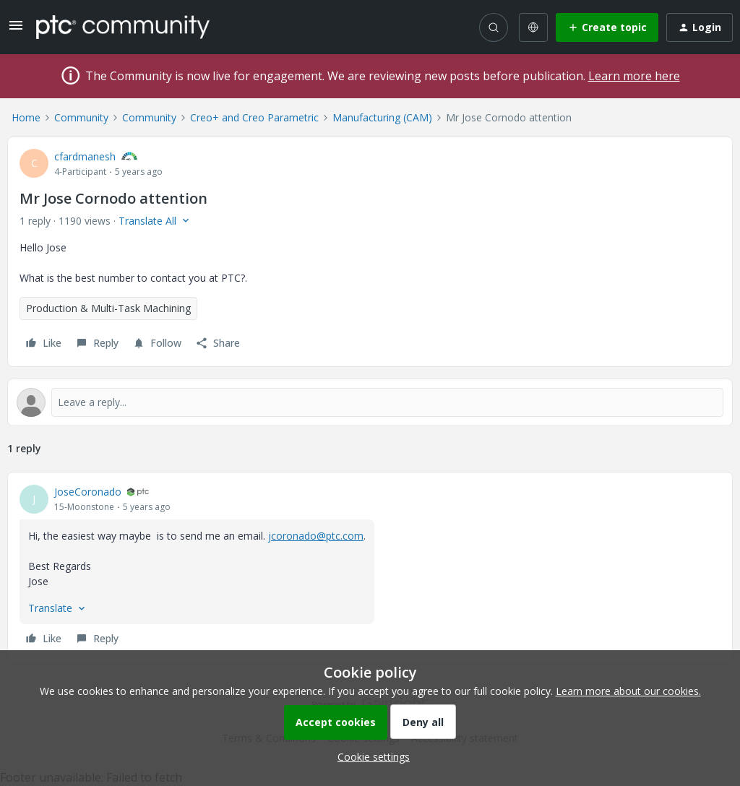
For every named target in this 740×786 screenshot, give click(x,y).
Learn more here (634, 76)
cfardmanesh (85, 156)
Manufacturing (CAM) (382, 117)
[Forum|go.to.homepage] (123, 26)
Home (26, 117)
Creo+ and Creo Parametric (254, 117)
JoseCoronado (87, 491)
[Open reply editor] (370, 402)
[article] (370, 567)
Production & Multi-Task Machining (108, 308)
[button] (16, 30)
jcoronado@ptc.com (315, 536)
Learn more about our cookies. (628, 691)
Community (81, 117)
